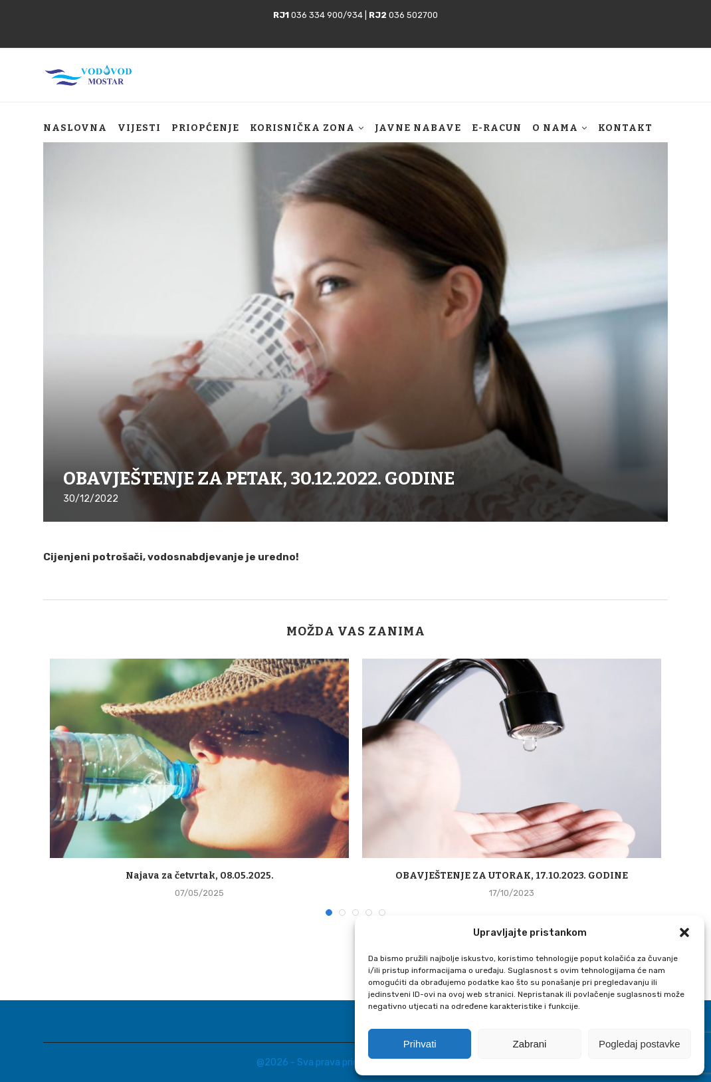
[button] (684, 932)
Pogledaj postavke (639, 1043)
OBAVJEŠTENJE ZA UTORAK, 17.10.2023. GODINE (511, 875)
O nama (555, 128)
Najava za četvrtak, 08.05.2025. (200, 875)
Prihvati (420, 1043)
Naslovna (75, 128)
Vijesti (139, 128)
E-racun (497, 128)
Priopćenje (205, 128)
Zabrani (530, 1043)
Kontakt (625, 128)
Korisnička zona (302, 128)
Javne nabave (418, 128)
